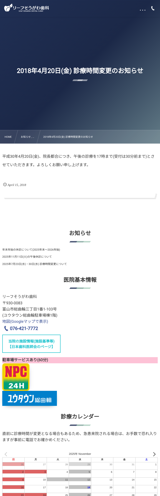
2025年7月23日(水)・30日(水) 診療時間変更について (34, 264)
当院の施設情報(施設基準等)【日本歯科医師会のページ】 (31, 344)
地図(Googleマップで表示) (25, 321)
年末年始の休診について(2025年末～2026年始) (31, 249)
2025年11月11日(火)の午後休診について (27, 256)
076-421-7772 (24, 328)
